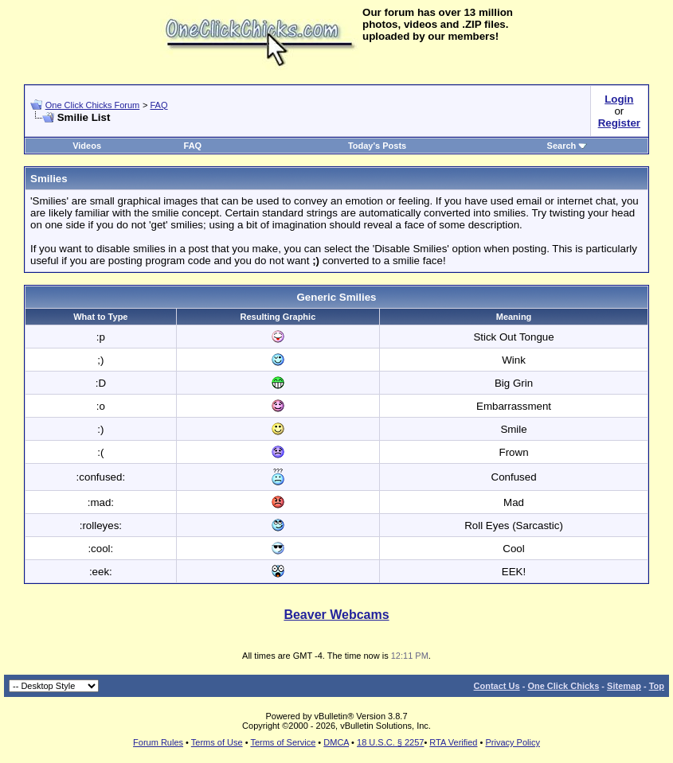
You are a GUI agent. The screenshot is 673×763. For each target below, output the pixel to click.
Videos (86, 145)
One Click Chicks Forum (92, 105)
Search (567, 145)
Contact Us (497, 686)
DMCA (336, 742)
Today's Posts (377, 145)
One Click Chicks (563, 686)
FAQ (158, 105)
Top (656, 686)
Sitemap (624, 686)
